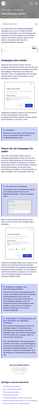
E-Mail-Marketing (18, 10)
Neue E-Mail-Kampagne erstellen (12, 389)
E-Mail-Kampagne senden (10, 395)
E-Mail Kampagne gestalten (11, 392)
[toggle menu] (36, 3)
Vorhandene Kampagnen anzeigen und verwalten (17, 398)
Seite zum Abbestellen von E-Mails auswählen (16, 403)
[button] (15, 369)
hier (22, 119)
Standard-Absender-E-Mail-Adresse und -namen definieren (20, 400)
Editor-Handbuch (6, 10)
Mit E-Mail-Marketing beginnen (12, 386)
